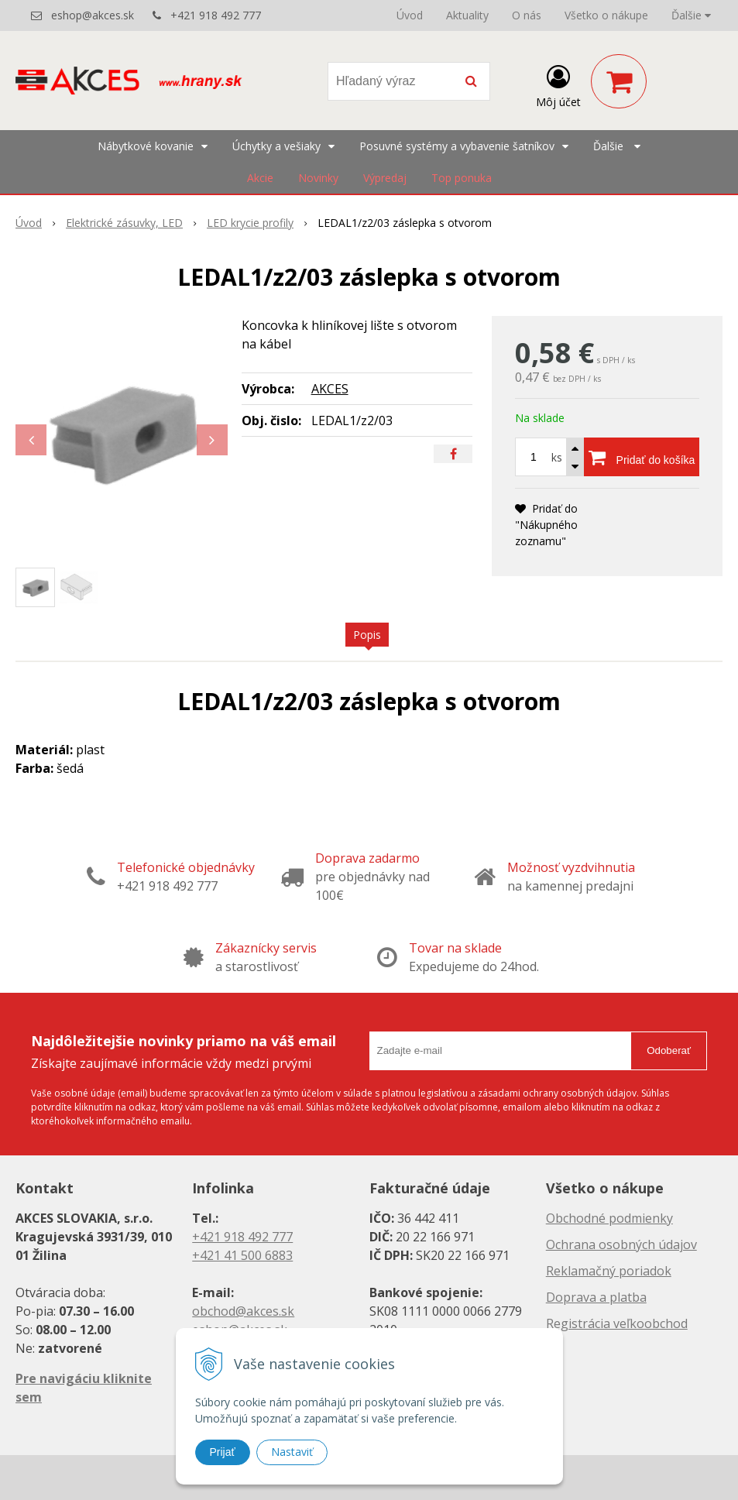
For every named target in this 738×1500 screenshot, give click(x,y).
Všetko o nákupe (606, 15)
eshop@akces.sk (92, 15)
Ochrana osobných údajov (621, 1244)
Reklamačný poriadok (608, 1270)
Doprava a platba (596, 1297)
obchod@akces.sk (243, 1311)
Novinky (318, 177)
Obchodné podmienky (609, 1218)
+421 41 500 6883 (242, 1255)
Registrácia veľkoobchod (617, 1323)
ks (556, 457)
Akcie (260, 177)
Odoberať (669, 1050)
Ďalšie (691, 15)
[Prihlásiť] (558, 84)
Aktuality (467, 15)
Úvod (409, 15)
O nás (526, 15)
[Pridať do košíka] (641, 457)
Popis (367, 634)
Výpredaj (385, 177)
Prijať (222, 1452)
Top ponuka (461, 177)
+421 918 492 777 (215, 15)
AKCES (329, 388)
